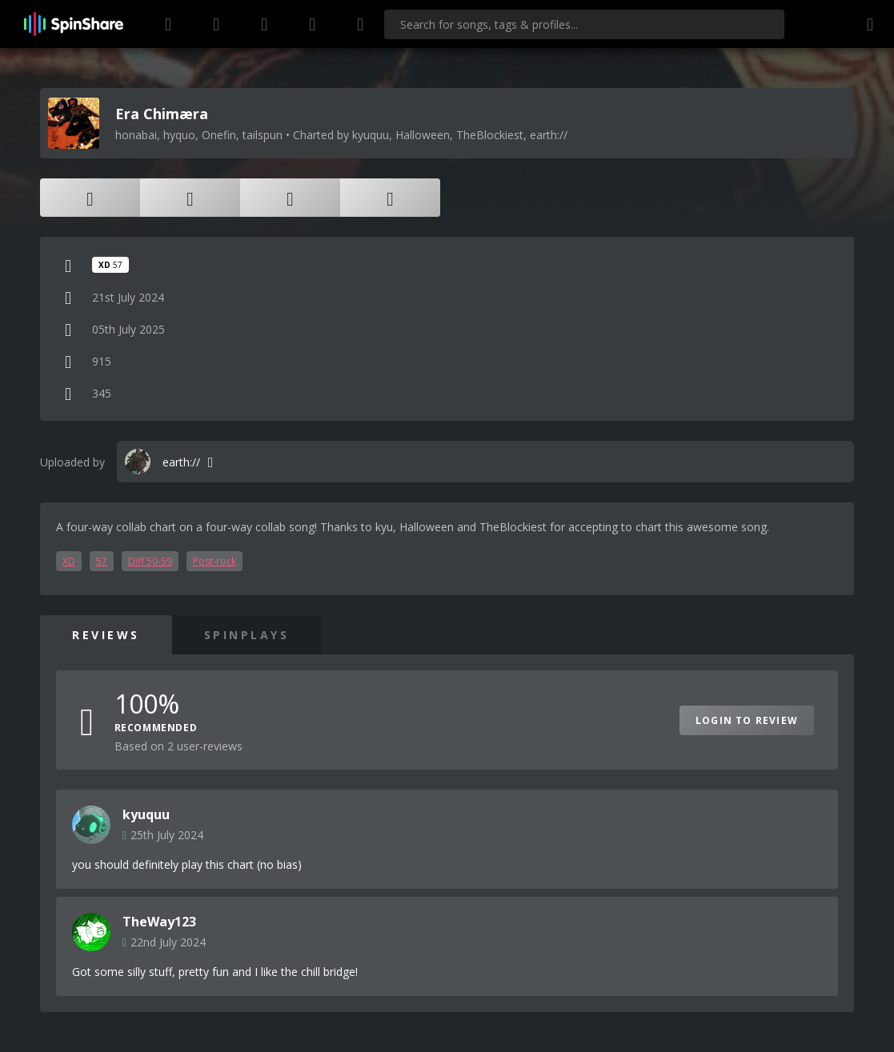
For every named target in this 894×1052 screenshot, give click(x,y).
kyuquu (146, 814)
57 (101, 561)
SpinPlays (247, 634)
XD (68, 561)
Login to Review (747, 720)
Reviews (106, 634)
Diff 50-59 (150, 561)
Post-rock (214, 561)
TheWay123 (159, 921)
